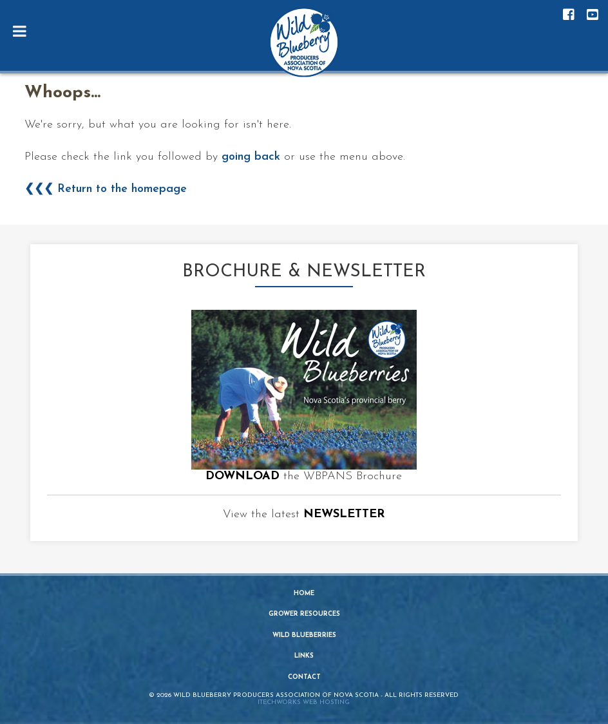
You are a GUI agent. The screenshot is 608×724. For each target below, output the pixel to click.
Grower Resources (304, 614)
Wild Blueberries (304, 635)
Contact (304, 677)
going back (251, 157)
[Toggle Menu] (19, 31)
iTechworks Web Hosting (304, 702)
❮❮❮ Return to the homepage (105, 189)
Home (304, 593)
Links (304, 656)
